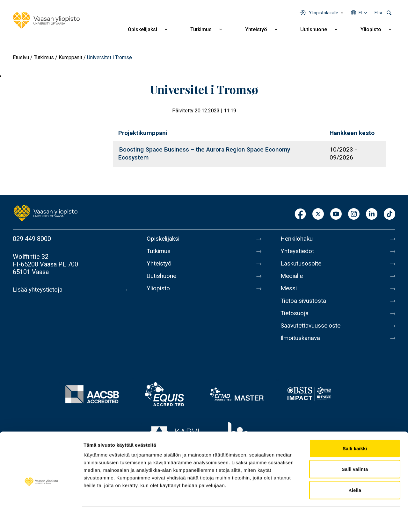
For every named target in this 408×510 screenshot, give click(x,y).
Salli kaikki (355, 426)
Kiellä (354, 468)
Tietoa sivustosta (304, 305)
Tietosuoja (295, 319)
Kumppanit (70, 57)
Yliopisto (371, 29)
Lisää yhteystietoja (39, 290)
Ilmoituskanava (301, 346)
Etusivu (21, 57)
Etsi (378, 12)
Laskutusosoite (302, 265)
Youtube (336, 214)
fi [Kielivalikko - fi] (360, 12)
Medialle (292, 279)
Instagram (354, 214)
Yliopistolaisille (323, 12)
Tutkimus (201, 29)
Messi (289, 292)
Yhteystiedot (298, 252)
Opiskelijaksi (142, 29)
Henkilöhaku (297, 239)
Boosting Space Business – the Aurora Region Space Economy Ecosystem (204, 153)
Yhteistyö (256, 29)
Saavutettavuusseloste (312, 332)
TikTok (389, 214)
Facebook (300, 214)
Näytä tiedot (341, 497)
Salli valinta (355, 447)
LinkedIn (371, 214)
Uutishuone (313, 29)
